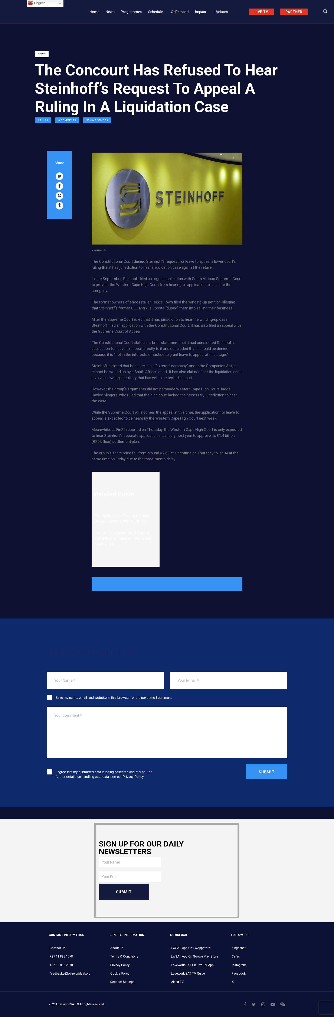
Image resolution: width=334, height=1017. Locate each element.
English (36, 3)
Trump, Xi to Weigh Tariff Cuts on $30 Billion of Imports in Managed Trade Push (123, 538)
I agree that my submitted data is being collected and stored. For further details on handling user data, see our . (104, 774)
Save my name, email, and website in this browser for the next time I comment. (114, 698)
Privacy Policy (133, 777)
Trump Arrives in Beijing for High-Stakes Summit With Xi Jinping (123, 518)
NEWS (42, 54)
